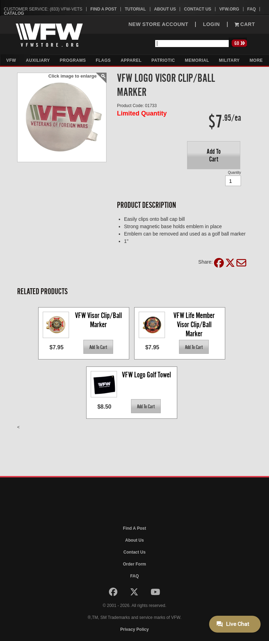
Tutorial (135, 9)
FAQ (251, 9)
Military (229, 60)
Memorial (197, 60)
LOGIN (211, 24)
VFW (11, 60)
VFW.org (229, 9)
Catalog (14, 13)
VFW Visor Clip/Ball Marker (99, 320)
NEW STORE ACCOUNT (158, 24)
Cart (245, 24)
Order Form (134, 564)
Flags (103, 60)
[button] (213, 155)
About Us (165, 9)
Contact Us (197, 9)
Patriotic (163, 60)
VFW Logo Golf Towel (146, 374)
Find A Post (103, 9)
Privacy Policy (134, 629)
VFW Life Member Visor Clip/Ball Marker (194, 324)
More (256, 60)
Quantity (234, 172)
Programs (73, 60)
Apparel (131, 60)
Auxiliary (38, 60)
